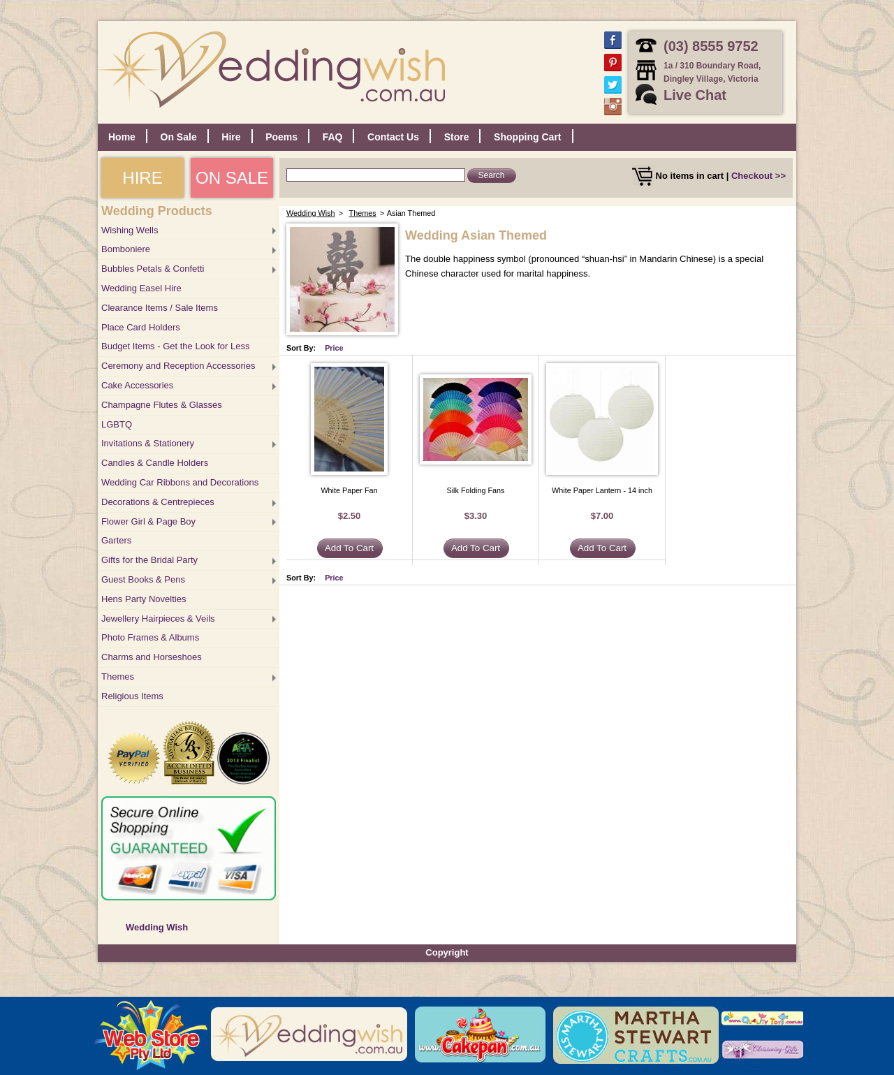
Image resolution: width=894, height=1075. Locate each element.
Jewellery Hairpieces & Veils (158, 618)
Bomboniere (125, 249)
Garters (116, 540)
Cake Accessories (137, 385)
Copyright (446, 952)
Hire (230, 136)
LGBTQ (116, 424)
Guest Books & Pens (143, 579)
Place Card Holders (140, 327)
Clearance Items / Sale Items (159, 307)
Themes (117, 676)
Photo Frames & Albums (150, 637)
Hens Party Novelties (143, 599)
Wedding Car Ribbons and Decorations (179, 482)
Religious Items (132, 696)
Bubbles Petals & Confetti (152, 268)
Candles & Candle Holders (154, 463)
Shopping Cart (527, 136)
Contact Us (393, 136)
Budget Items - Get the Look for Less (175, 346)
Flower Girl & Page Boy (148, 521)
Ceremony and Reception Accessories (178, 365)
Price (334, 348)
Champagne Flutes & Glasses (161, 405)
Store (456, 136)
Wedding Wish (157, 927)
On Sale (179, 136)
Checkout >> (758, 175)
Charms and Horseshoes (151, 657)
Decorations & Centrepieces (157, 502)
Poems (281, 136)
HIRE (142, 177)
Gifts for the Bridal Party (149, 560)
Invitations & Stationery (147, 443)
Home (121, 136)
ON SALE (232, 177)
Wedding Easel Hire (141, 288)
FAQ (333, 136)
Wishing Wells (129, 230)
